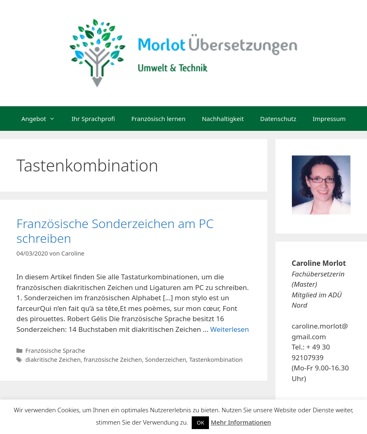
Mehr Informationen (241, 422)
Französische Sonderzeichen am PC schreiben (114, 231)
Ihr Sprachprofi (93, 118)
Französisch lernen (158, 118)
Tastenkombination (216, 359)
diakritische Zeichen (53, 359)
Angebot (42, 118)
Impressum (329, 118)
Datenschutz (278, 118)
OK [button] (200, 422)
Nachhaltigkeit (223, 118)
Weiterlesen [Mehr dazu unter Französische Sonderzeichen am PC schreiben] (229, 329)
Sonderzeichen (165, 359)
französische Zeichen (113, 359)
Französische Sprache (55, 350)
